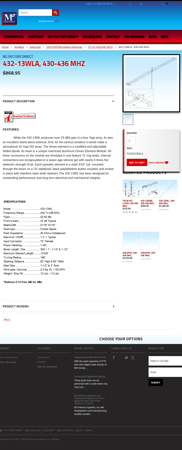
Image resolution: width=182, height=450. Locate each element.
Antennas (35, 47)
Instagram (120, 357)
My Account (122, 3)
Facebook (113, 357)
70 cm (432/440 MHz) (100, 47)
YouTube (132, 357)
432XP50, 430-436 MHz (130, 254)
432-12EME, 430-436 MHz (147, 202)
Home (5, 47)
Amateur (35, 36)
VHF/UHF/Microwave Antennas (64, 47)
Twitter (126, 357)
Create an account (151, 3)
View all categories (47, 366)
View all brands (8, 362)
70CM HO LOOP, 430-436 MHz (130, 203)
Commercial (14, 36)
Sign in (135, 3)
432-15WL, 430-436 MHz (167, 202)
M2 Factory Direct (18, 56)
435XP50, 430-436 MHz (148, 254)
